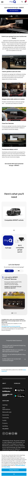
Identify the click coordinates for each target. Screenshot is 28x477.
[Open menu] (2, 2)
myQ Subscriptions (6, 408)
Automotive (5, 415)
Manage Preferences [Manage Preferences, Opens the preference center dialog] (14, 469)
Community (5, 417)
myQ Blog (5, 426)
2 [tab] (14, 313)
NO (19, 270)
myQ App (5, 405)
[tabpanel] (14, 291)
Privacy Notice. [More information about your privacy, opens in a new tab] (7, 466)
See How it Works (14, 10)
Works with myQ (6, 412)
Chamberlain (18, 442)
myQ (5, 442)
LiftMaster (10, 442)
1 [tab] (12, 313)
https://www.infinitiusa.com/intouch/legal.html (10, 326)
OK (14, 474)
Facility (4, 420)
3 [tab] (15, 313)
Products (4, 423)
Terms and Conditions (20, 465)
